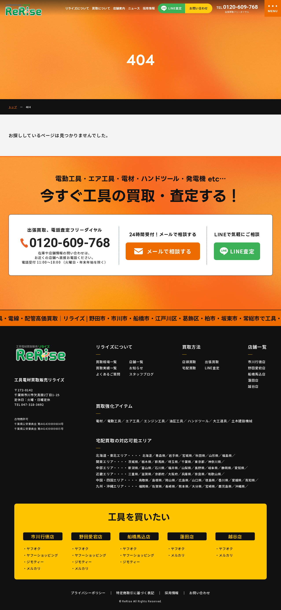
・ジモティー (33, 561)
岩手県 (174, 455)
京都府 (160, 474)
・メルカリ (32, 568)
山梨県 (186, 468)
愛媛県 (237, 480)
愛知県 (239, 468)
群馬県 (160, 461)
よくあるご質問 (108, 374)
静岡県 (226, 468)
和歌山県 (214, 474)
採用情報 (149, 8)
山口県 (197, 480)
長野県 (200, 468)
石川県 (160, 468)
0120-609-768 (237, 7)
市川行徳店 (257, 361)
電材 (99, 421)
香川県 (223, 480)
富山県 (146, 468)
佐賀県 (157, 486)
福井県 (173, 468)
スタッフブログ (141, 374)
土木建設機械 (241, 421)
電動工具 (114, 421)
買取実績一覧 (106, 368)
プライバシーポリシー (88, 592)
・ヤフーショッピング (40, 555)
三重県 (133, 474)
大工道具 (220, 421)
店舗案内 (119, 8)
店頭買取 (189, 361)
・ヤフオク (32, 548)
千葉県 (186, 461)
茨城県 (133, 461)
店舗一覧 (136, 361)
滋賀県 (146, 474)
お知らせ (136, 368)
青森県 (160, 455)
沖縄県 (240, 486)
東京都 (200, 461)
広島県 (184, 480)
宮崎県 (210, 486)
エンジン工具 (154, 421)
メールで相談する (169, 251)
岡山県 (170, 480)
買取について (101, 8)
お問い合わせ (198, 8)
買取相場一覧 (106, 361)
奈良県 (200, 474)
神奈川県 (214, 461)
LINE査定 (175, 8)
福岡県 (144, 486)
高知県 (250, 480)
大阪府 (173, 474)
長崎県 (170, 486)
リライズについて (77, 8)
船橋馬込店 (257, 374)
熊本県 (184, 486)
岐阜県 (213, 468)
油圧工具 (176, 421)
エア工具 (133, 421)
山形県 (214, 455)
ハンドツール (198, 421)
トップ (13, 107)
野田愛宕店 (257, 368)
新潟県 (133, 468)
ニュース (134, 8)
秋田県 (200, 455)
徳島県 (210, 480)
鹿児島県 (225, 486)
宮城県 (187, 455)
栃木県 (146, 461)
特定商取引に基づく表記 (135, 592)
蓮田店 (253, 380)
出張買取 (212, 361)
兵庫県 (186, 474)
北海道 (147, 455)
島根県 (157, 480)
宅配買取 (189, 368)
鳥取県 (144, 480)
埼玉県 (173, 461)
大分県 (197, 486)
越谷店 (253, 386)
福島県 (227, 455)
